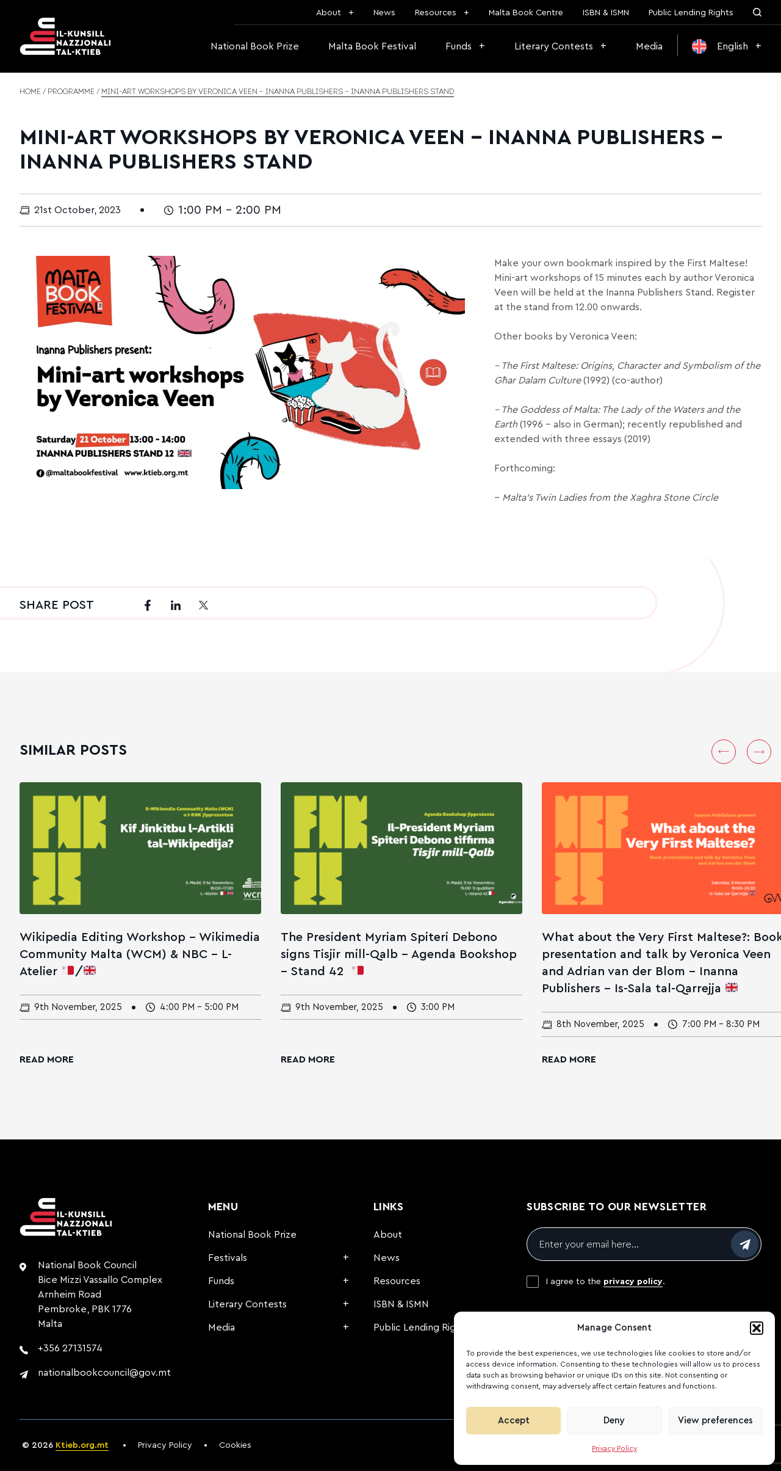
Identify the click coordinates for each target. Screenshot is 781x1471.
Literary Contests (553, 46)
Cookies (235, 1445)
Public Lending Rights (691, 13)
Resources (435, 13)
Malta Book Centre (526, 13)
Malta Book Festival (372, 46)
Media (649, 46)
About (328, 13)
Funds (458, 46)
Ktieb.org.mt (82, 1445)
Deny (614, 1420)
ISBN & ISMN (606, 13)
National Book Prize (255, 46)
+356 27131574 (70, 1348)
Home (30, 92)
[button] (756, 1328)
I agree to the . (605, 1281)
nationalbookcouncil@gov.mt (104, 1373)
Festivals (227, 1258)
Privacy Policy (614, 1448)
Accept (514, 1420)
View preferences (715, 1420)
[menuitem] (726, 46)
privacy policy (633, 1281)
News (384, 13)
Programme (71, 92)
